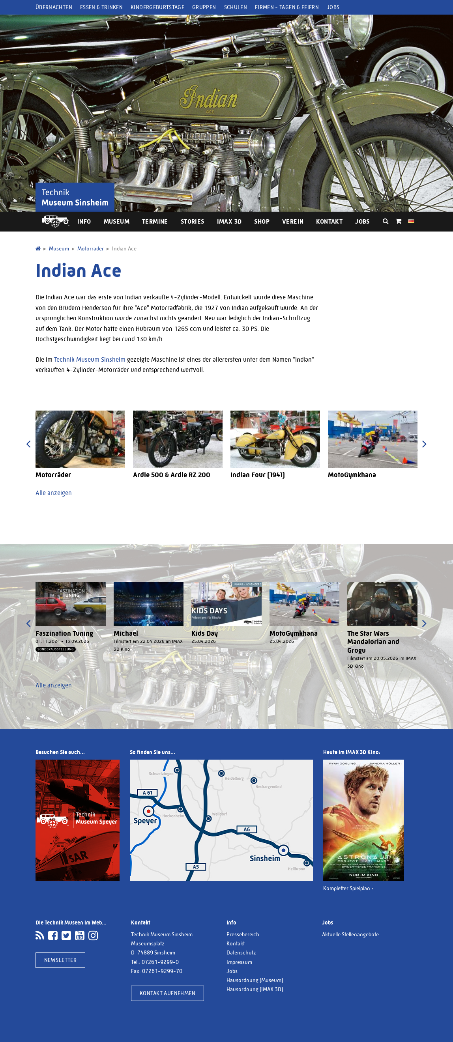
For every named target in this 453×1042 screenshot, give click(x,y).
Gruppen (204, 7)
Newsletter (60, 960)
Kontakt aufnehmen (167, 993)
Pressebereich (242, 934)
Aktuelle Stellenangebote (350, 934)
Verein (292, 221)
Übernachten (54, 7)
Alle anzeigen (54, 493)
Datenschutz (241, 952)
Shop (262, 221)
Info (84, 221)
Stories (192, 221)
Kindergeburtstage (157, 7)
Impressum (239, 962)
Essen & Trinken (101, 7)
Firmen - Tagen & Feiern (287, 7)
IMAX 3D (229, 221)
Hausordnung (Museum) (254, 980)
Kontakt (329, 221)
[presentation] (28, 444)
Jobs (333, 7)
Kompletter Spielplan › (348, 888)
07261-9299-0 (160, 962)
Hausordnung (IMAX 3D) (254, 989)
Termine (155, 221)
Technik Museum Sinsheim (89, 359)
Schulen (235, 7)
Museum (116, 221)
